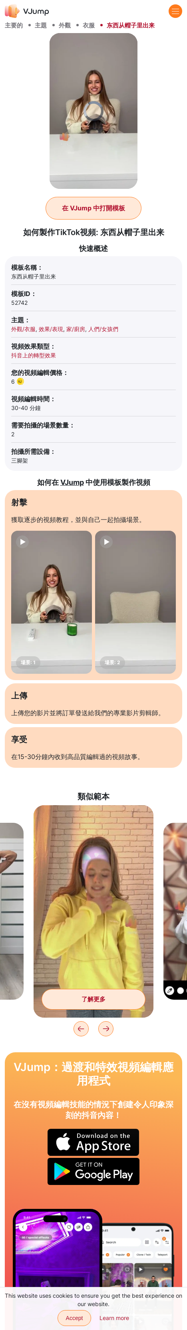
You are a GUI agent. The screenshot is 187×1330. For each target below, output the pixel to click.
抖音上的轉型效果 (33, 355)
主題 (41, 25)
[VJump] (27, 11)
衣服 (89, 25)
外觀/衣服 (23, 329)
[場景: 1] (51, 602)
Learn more (114, 1317)
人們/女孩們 (103, 329)
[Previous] (81, 1028)
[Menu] (175, 11)
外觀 (65, 25)
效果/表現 (51, 329)
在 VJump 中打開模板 (93, 208)
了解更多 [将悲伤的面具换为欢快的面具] (93, 999)
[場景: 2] (135, 602)
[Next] (105, 1028)
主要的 (14, 25)
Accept (74, 1318)
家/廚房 (75, 329)
